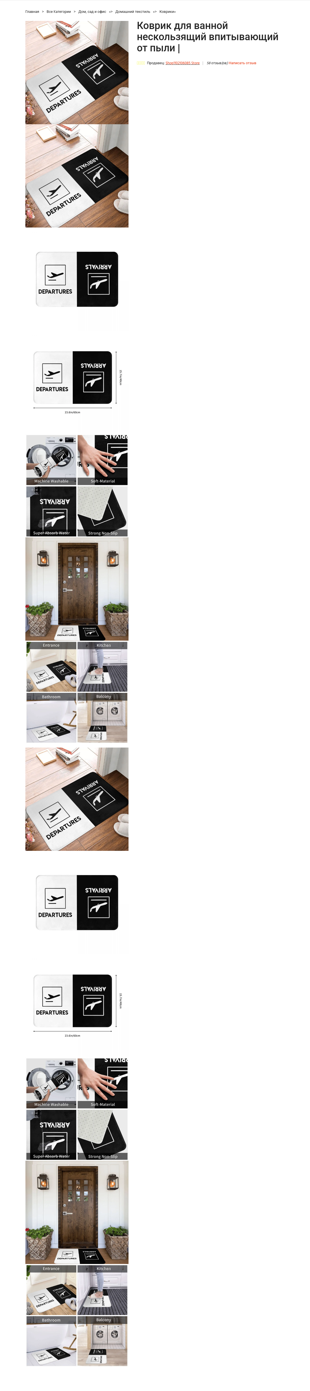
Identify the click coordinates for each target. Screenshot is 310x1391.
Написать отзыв (242, 63)
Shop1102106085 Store (183, 63)
